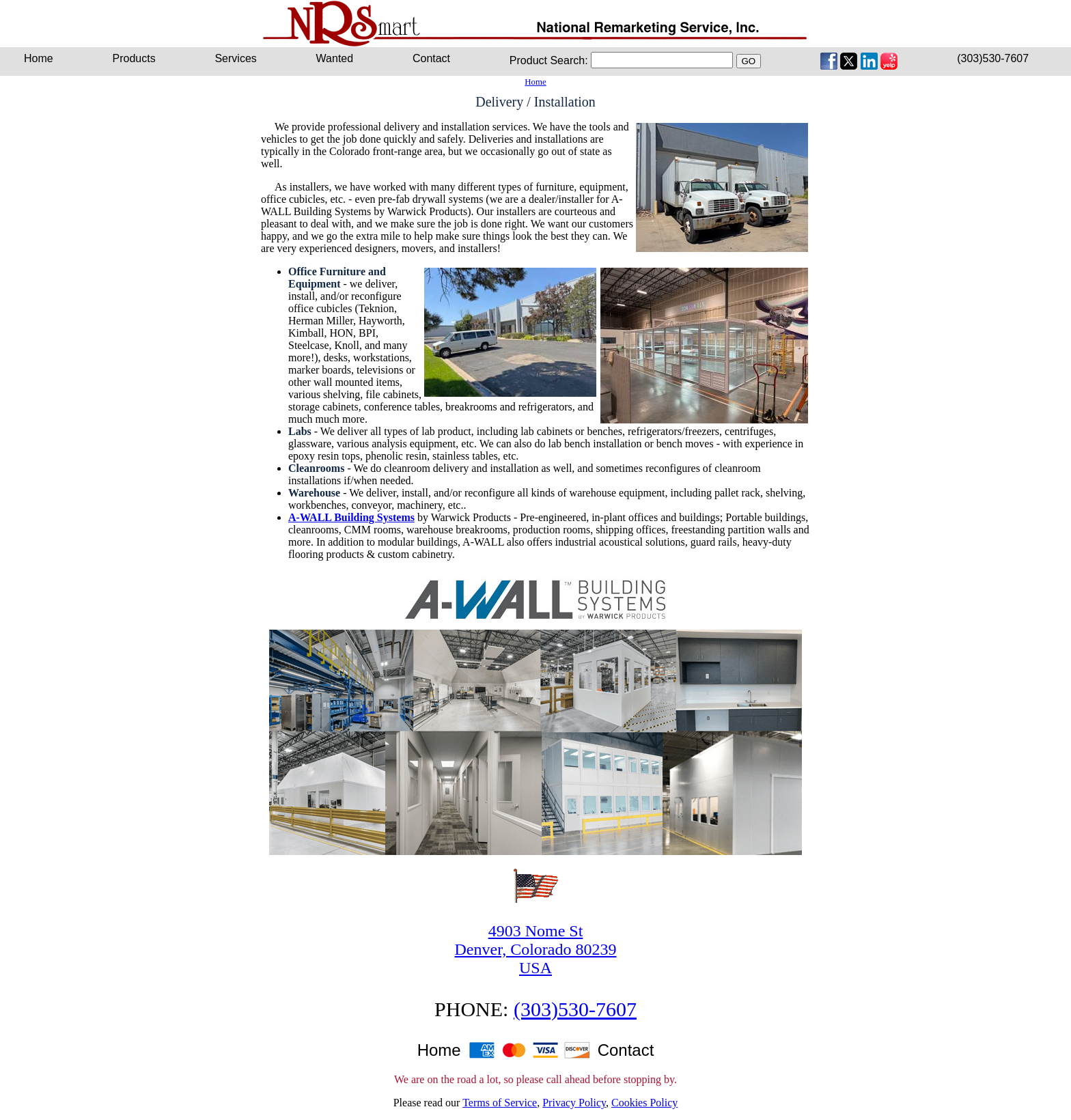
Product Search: (549, 60)
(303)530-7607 (993, 58)
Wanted (335, 58)
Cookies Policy (644, 1102)
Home (535, 82)
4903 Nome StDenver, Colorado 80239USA (536, 949)
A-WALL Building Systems (351, 517)
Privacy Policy (574, 1102)
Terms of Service (499, 1102)
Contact (431, 58)
